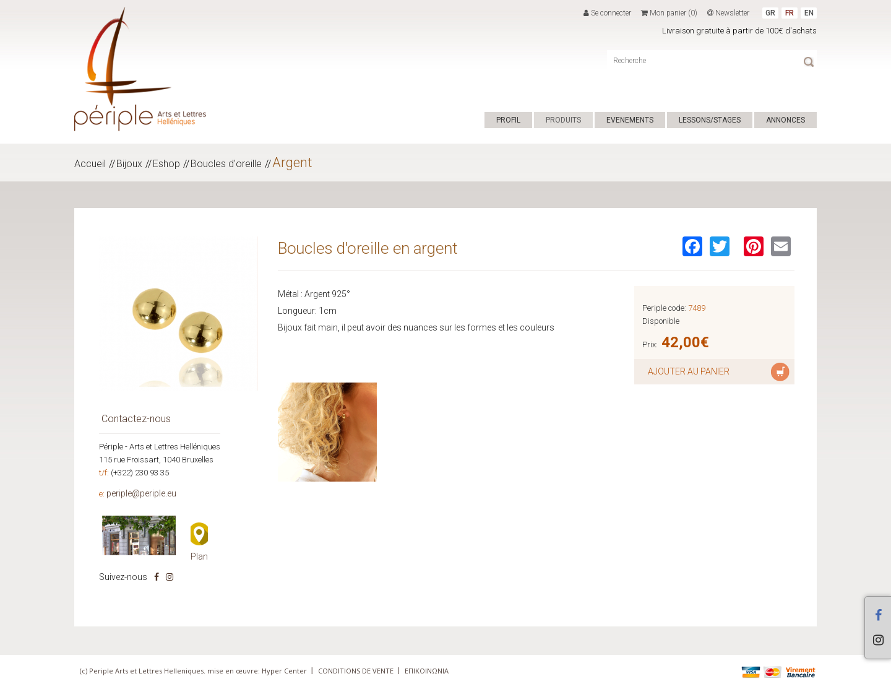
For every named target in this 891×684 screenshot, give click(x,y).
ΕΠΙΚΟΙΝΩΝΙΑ (427, 670)
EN (809, 13)
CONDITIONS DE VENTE (356, 670)
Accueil (90, 164)
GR (770, 13)
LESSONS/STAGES (710, 120)
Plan (199, 556)
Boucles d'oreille (226, 164)
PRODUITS (563, 120)
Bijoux (129, 164)
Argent (292, 162)
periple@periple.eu (141, 493)
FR (789, 13)
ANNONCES (785, 120)
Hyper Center (284, 670)
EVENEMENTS (629, 120)
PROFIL (508, 120)
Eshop (166, 164)
